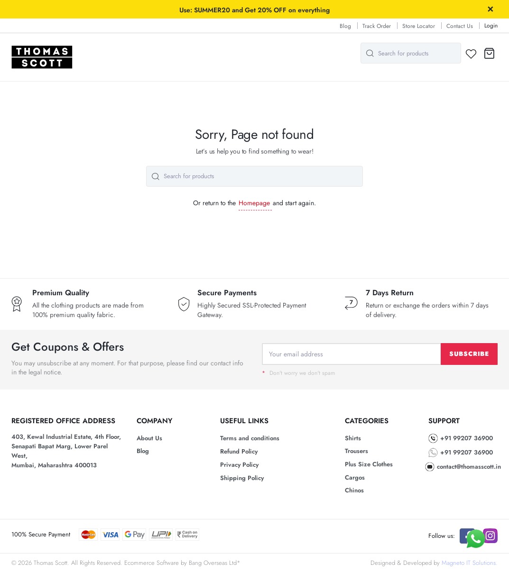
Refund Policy (239, 451)
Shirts (353, 438)
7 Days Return (390, 293)
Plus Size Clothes (369, 464)
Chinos (354, 490)
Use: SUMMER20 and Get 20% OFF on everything (254, 10)
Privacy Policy (239, 464)
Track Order (376, 26)
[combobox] (411, 53)
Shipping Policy (242, 477)
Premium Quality (60, 293)
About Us (149, 438)
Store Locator (418, 26)
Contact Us (459, 26)
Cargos (355, 477)
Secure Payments (227, 293)
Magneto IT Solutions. (470, 562)
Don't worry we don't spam (298, 373)
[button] (489, 53)
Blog (345, 26)
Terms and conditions (249, 438)
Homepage (254, 203)
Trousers (356, 450)
